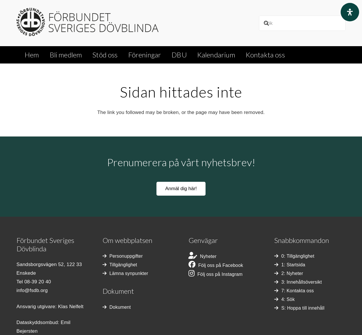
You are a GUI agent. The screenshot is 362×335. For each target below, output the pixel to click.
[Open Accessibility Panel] (350, 12)
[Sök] (302, 23)
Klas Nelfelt (70, 306)
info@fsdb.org (32, 290)
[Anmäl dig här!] (181, 189)
